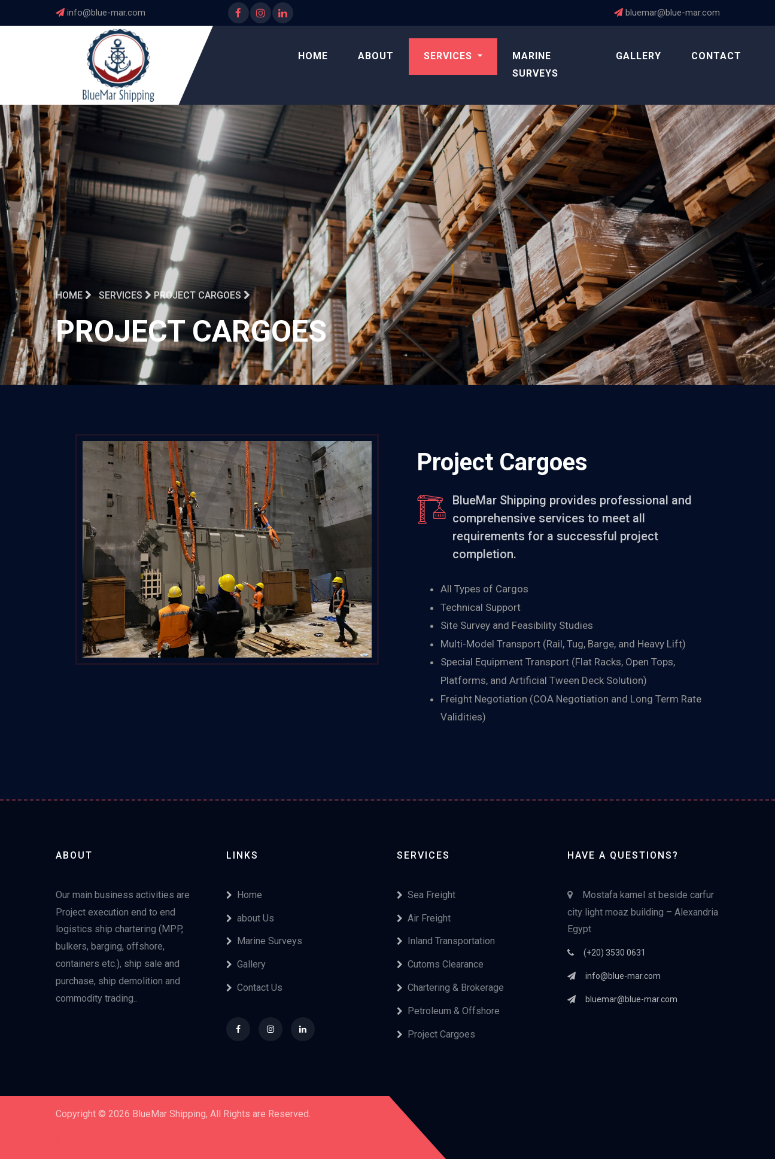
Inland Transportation (446, 941)
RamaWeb (77, 1140)
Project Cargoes (436, 1034)
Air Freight (424, 918)
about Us (250, 918)
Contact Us (254, 987)
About (376, 56)
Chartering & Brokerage (450, 987)
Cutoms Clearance (440, 964)
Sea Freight (426, 895)
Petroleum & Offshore (448, 1011)
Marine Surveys (535, 64)
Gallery (638, 56)
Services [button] (449, 56)
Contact (716, 56)
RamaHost (122, 1140)
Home (313, 56)
